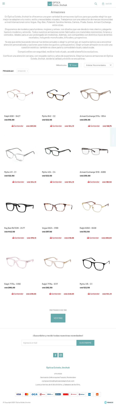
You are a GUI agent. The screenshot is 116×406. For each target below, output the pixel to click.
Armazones (22, 71)
